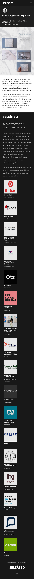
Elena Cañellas (6, 18)
